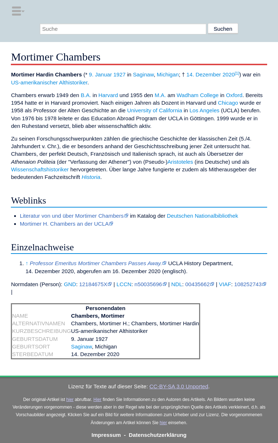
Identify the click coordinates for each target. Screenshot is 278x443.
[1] (237, 73)
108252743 (248, 284)
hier (69, 399)
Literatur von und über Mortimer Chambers (72, 216)
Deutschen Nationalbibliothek (202, 216)
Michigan (168, 74)
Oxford (234, 95)
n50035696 (148, 284)
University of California (154, 110)
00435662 (197, 284)
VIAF (225, 284)
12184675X (93, 284)
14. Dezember (203, 74)
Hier (97, 399)
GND (70, 284)
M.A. (160, 95)
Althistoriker (73, 82)
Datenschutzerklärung (158, 435)
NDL (176, 284)
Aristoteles (180, 162)
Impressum (106, 435)
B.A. (86, 95)
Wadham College (198, 95)
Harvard (108, 95)
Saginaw (143, 74)
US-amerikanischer (34, 82)
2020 (229, 74)
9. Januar (100, 74)
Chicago (228, 103)
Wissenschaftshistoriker (40, 169)
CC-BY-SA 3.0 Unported (178, 386)
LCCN (124, 284)
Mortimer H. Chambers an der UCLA (64, 224)
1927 (119, 74)
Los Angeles (204, 110)
